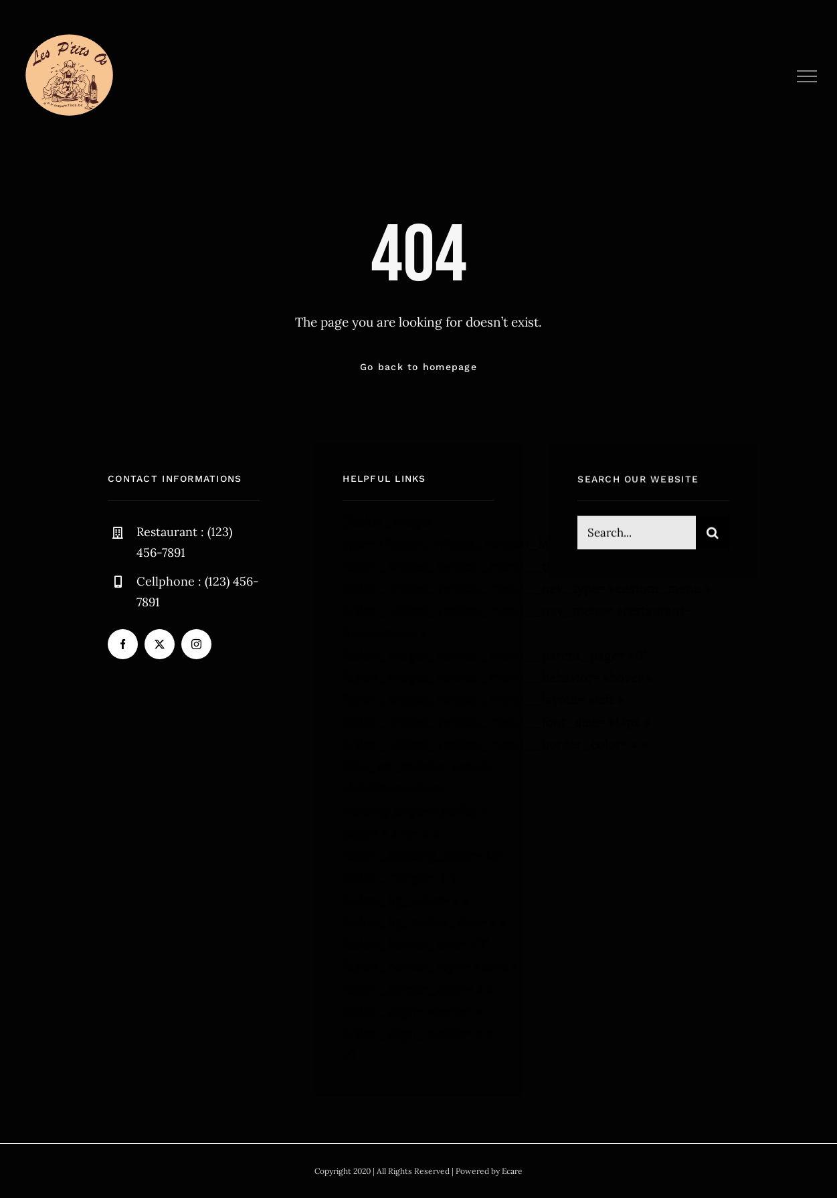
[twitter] (160, 644)
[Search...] (636, 534)
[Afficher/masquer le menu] (807, 76)
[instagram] (196, 644)
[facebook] (123, 644)
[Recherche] (712, 534)
